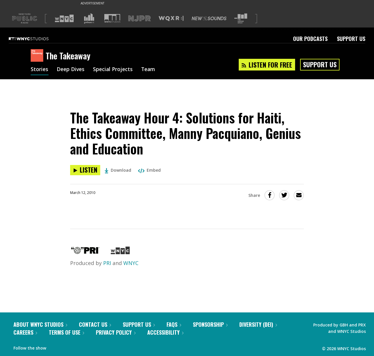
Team (150, 69)
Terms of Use (66, 332)
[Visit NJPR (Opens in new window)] (139, 19)
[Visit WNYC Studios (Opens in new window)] (112, 18)
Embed (149, 170)
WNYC (130, 262)
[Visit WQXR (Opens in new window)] (171, 18)
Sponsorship (210, 324)
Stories (40, 69)
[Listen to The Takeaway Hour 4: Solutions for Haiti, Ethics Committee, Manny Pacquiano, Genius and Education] (85, 170)
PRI (107, 262)
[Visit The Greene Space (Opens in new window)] (240, 18)
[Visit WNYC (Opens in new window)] (64, 18)
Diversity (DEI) (258, 324)
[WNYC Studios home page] (36, 38)
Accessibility (165, 332)
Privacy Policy (116, 332)
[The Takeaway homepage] (38, 56)
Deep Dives (71, 69)
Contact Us (95, 324)
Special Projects (114, 69)
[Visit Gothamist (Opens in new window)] (89, 18)
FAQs (174, 324)
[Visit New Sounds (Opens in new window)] (209, 18)
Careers (25, 332)
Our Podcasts (310, 38)
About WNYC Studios (40, 324)
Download (118, 170)
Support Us (351, 38)
